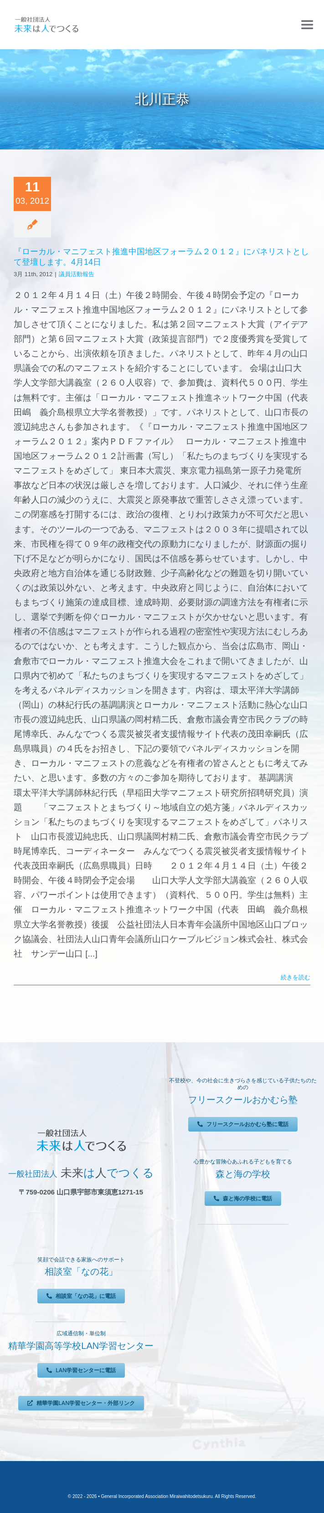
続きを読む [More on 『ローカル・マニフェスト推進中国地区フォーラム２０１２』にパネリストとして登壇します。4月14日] (295, 977)
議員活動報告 (76, 274)
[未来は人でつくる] (46, 19)
